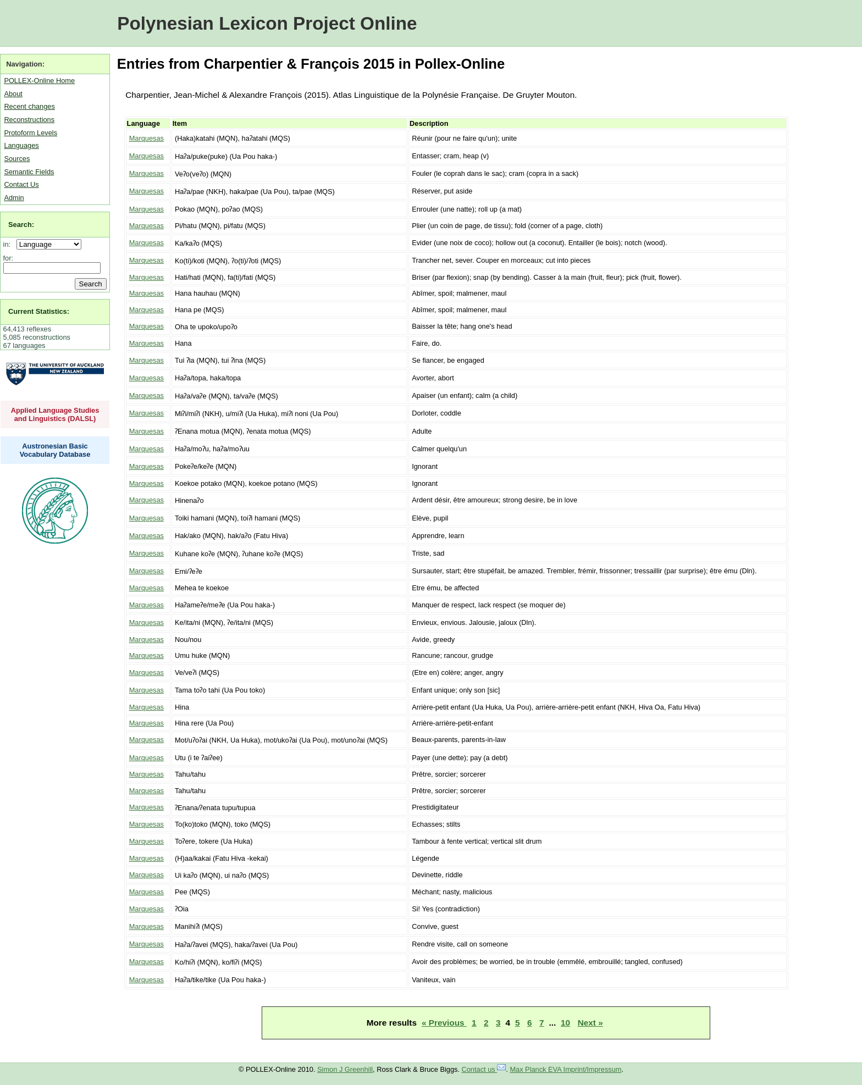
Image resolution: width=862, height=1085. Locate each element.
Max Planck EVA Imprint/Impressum (565, 1069)
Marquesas (146, 138)
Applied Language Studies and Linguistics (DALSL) (55, 414)
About (13, 94)
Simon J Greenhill (345, 1069)
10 (565, 1022)
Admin (14, 197)
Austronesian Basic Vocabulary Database (55, 450)
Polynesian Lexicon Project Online (267, 23)
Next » (590, 1022)
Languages (21, 145)
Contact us (484, 1069)
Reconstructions (29, 119)
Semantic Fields (29, 172)
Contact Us (21, 184)
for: (8, 258)
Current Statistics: (38, 311)
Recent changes (29, 106)
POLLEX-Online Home (39, 80)
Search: (21, 224)
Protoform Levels (30, 133)
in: (9, 244)
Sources (17, 158)
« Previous (444, 1022)
